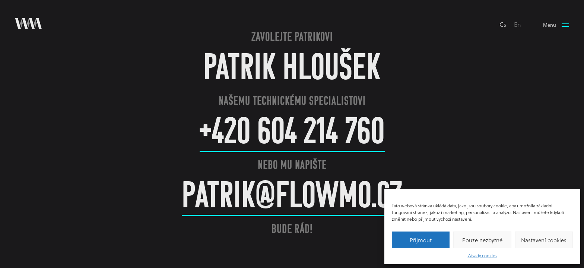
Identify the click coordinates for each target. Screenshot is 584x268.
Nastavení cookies (543, 240)
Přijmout (421, 240)
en (517, 24)
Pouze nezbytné (482, 240)
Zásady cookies (482, 255)
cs (502, 24)
